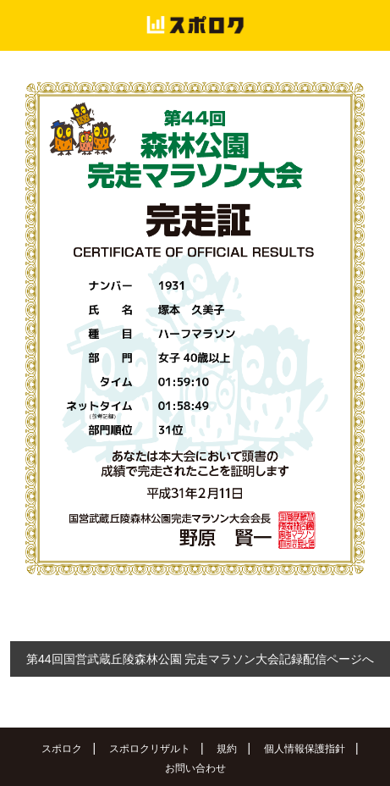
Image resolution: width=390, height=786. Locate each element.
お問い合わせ (195, 768)
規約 (227, 749)
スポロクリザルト (149, 749)
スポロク (61, 749)
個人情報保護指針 (304, 749)
